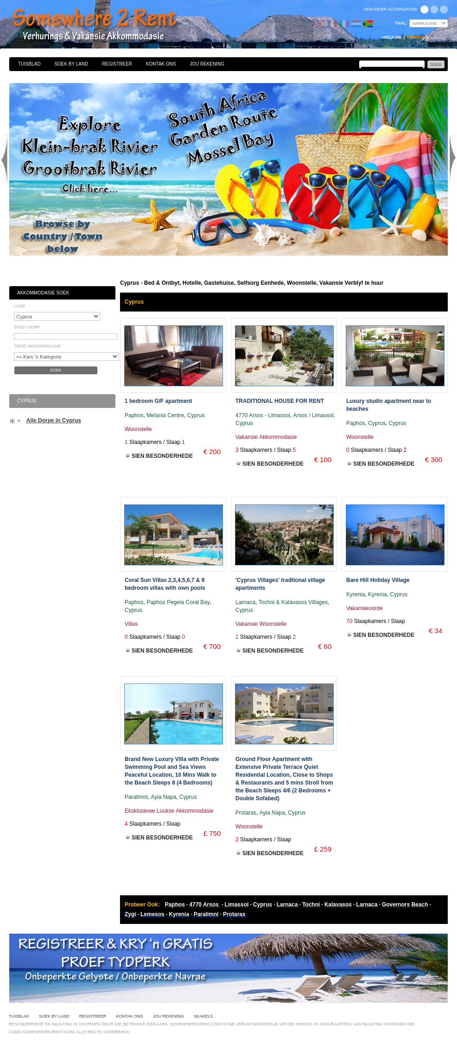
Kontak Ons (161, 63)
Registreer (117, 63)
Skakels (203, 1016)
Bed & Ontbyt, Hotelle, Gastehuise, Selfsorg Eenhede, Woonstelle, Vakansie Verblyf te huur (105, 25)
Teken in (415, 37)
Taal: (401, 23)
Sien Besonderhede (162, 456)
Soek (55, 370)
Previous (4, 159)
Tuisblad (29, 63)
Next (453, 159)
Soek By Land (71, 63)
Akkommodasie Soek (43, 292)
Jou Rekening (207, 63)
